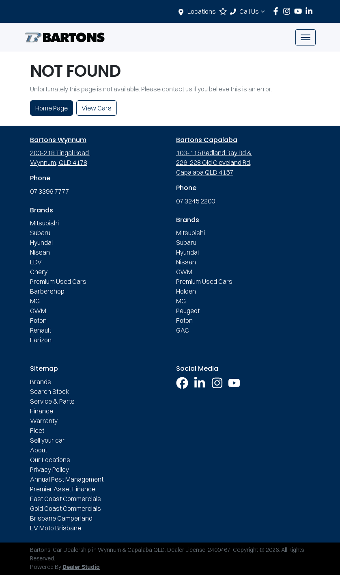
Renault (40, 330)
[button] (305, 37)
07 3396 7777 (49, 191)
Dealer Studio (81, 567)
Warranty (44, 421)
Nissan (40, 252)
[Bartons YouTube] (299, 11)
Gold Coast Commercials (65, 508)
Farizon (41, 340)
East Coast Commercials (65, 499)
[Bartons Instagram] (288, 11)
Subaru (40, 233)
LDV (36, 262)
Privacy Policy (49, 469)
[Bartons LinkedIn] (310, 11)
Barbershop (47, 291)
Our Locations (50, 460)
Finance (41, 411)
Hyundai (41, 242)
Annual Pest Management (66, 479)
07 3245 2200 (195, 201)
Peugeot (188, 311)
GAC (182, 330)
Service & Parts (52, 401)
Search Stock (49, 391)
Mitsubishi (44, 223)
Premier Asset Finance (62, 489)
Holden (186, 291)
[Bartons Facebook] (277, 11)
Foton (38, 320)
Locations (201, 11)
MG (35, 301)
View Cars (97, 108)
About (38, 450)
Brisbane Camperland (61, 518)
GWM (38, 311)
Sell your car (47, 440)
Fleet (37, 430)
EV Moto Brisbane (55, 528)
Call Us (253, 11)
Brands (40, 382)
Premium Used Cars (58, 281)
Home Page (51, 108)
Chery (38, 272)
